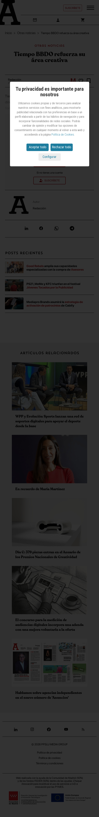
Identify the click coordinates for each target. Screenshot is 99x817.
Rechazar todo (61, 147)
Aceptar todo (37, 147)
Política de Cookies (62, 134)
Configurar (49, 157)
